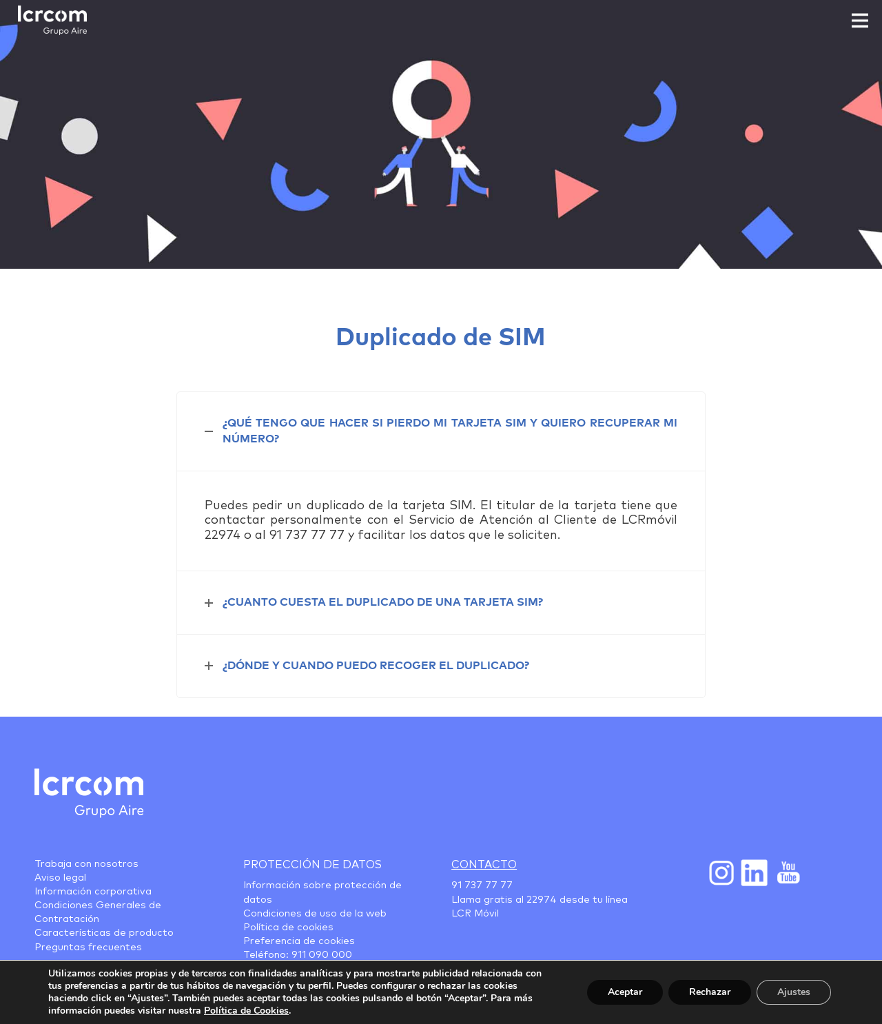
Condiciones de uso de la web (315, 914)
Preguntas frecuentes (88, 947)
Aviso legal (60, 878)
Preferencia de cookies (299, 941)
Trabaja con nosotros (86, 864)
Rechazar (709, 992)
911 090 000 (321, 955)
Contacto (484, 864)
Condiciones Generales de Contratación (97, 912)
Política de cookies (288, 927)
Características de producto (104, 933)
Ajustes (793, 992)
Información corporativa (93, 892)
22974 (541, 900)
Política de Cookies (246, 1010)
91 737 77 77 (482, 885)
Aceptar (625, 992)
